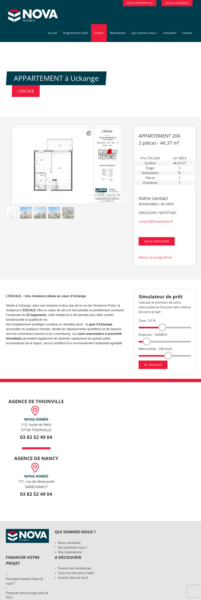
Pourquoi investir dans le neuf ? (24, 581)
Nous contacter (69, 543)
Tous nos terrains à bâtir (76, 573)
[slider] (162, 327)
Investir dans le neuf (73, 577)
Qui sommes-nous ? (72, 547)
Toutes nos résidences (74, 568)
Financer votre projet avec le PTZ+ (27, 595)
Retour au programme (155, 257)
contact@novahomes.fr (156, 221)
